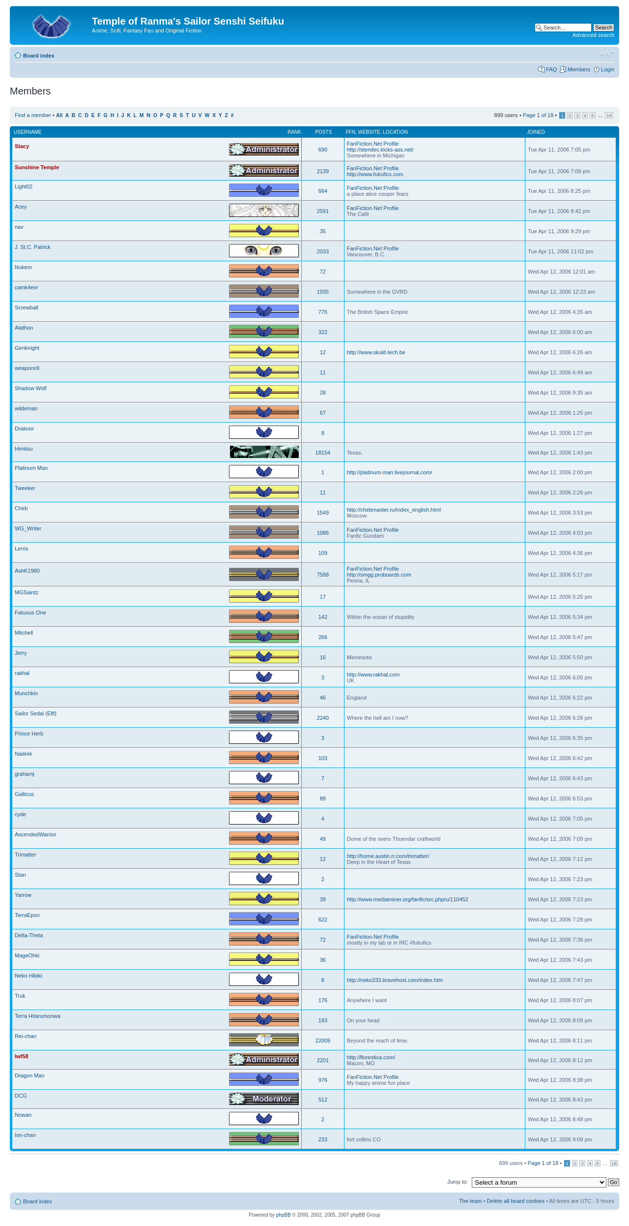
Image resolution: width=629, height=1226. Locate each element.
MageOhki (27, 955)
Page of (538, 115)
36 (323, 960)
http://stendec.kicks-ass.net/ (380, 150)
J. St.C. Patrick (33, 247)
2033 (323, 251)
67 (323, 413)
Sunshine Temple (37, 167)
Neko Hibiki (28, 976)
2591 (323, 211)
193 (322, 1020)
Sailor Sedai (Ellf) (36, 713)
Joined (536, 132)
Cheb (21, 508)
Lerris (22, 549)
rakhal (22, 673)
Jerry (21, 653)
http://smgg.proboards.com (379, 575)
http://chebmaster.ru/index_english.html (394, 510)
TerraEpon (27, 915)
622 (322, 919)
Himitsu (24, 449)
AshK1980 (27, 571)
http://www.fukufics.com (375, 174)
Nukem (23, 267)
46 (323, 698)
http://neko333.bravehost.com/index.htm (395, 980)
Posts (323, 132)
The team (470, 1201)
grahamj (24, 774)
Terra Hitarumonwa (37, 1016)
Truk (20, 996)
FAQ (551, 69)
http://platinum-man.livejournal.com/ (389, 472)
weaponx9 (27, 368)
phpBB (283, 1215)
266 (322, 637)
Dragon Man (30, 1075)
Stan (20, 875)
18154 (323, 453)
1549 (323, 513)
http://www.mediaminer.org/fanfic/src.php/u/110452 (407, 899)
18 (609, 115)
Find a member (33, 115)
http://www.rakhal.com (373, 674)
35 (323, 231)
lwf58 (22, 1056)
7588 (323, 575)
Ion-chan (25, 1135)
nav (19, 227)
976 (322, 1080)
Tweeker (25, 488)
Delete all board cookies (515, 1201)
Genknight (27, 348)
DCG (21, 1096)
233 (322, 1139)
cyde (20, 814)
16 (323, 657)
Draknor (24, 428)
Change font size (607, 53)
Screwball (26, 307)
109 (322, 553)
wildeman (26, 408)
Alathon (24, 328)
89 (323, 798)
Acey (21, 207)
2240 (323, 718)
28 (323, 393)
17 (323, 597)
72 (323, 272)
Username (28, 132)
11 (323, 372)
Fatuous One (30, 612)
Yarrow (23, 895)
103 (322, 758)
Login (607, 69)
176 (322, 1000)
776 (322, 312)
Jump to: (457, 1182)
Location (395, 132)
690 (322, 150)
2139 (323, 171)
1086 (323, 533)
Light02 (23, 186)
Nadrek (23, 754)
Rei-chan (25, 1036)
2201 (323, 1060)
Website (369, 132)
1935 (323, 292)
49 (323, 839)
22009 (323, 1040)
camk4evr (26, 287)
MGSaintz (26, 592)
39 (323, 899)
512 (322, 1100)
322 (322, 332)
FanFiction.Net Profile (373, 144)
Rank (294, 132)
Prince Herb (29, 733)
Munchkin (26, 693)
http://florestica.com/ (371, 1057)
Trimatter (25, 855)
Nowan (23, 1115)
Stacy (22, 146)
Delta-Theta (29, 935)
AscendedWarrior (36, 834)
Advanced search (593, 35)
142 (322, 617)
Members (579, 69)
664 (322, 191)
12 (323, 352)
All (59, 115)
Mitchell (24, 633)
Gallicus (24, 794)
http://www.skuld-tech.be (376, 352)
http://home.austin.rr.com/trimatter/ (388, 856)
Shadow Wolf (31, 388)
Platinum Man (31, 468)
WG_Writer (28, 528)
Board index (39, 56)
